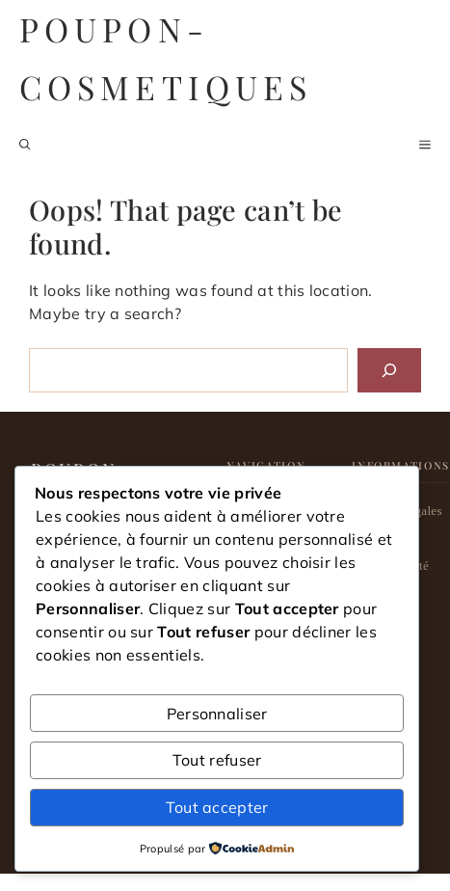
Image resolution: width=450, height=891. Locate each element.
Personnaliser (217, 713)
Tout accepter (217, 807)
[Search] (389, 370)
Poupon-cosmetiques (165, 58)
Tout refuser (217, 760)
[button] (25, 145)
